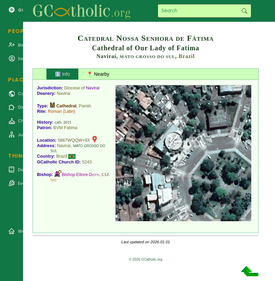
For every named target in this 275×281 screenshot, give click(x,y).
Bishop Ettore (80, 174)
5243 (87, 161)
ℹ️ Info (62, 74)
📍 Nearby (98, 74)
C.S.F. (105, 174)
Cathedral (66, 105)
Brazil (187, 56)
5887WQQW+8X (74, 140)
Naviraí (93, 87)
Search (244, 11)
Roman (55, 111)
